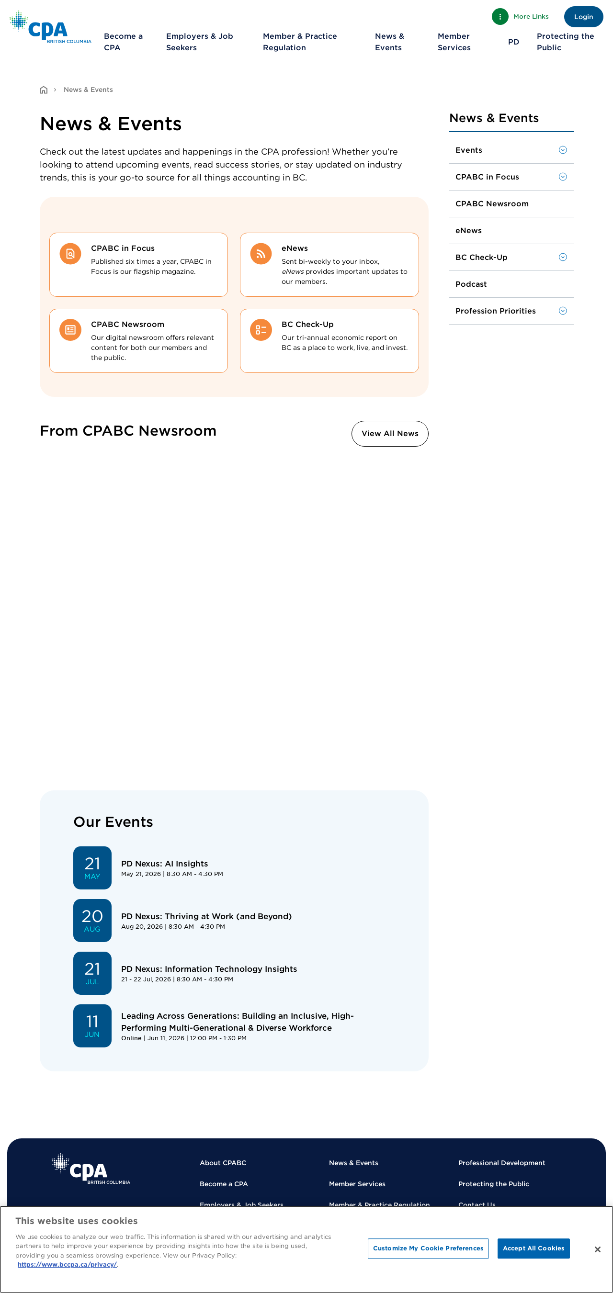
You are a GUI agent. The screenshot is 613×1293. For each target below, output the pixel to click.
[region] (306, 1249)
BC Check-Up (481, 257)
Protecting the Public (565, 42)
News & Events (389, 42)
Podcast (471, 284)
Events (468, 150)
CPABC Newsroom (492, 203)
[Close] (597, 1249)
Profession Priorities (495, 310)
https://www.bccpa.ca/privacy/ (67, 1264)
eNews (468, 230)
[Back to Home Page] (50, 27)
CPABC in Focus (487, 176)
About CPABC (223, 1163)
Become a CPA (123, 42)
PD (514, 41)
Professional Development (501, 1163)
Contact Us (477, 1205)
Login (583, 17)
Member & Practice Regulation (300, 42)
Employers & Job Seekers (199, 42)
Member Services (454, 42)
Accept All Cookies (534, 1248)
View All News (390, 433)
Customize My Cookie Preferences (428, 1248)
